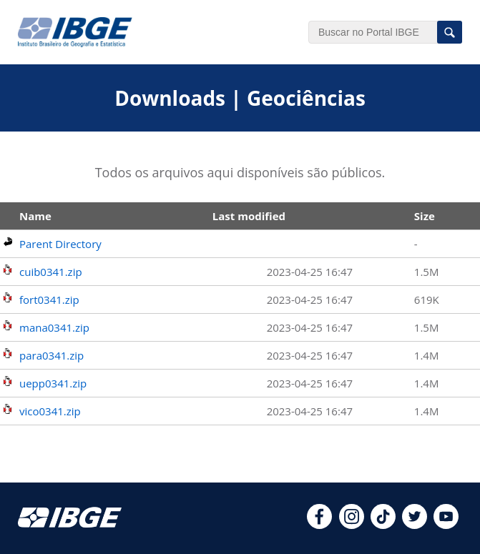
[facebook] (319, 525)
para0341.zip (51, 355)
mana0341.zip (54, 327)
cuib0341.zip (50, 271)
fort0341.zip (49, 299)
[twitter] (414, 525)
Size (424, 216)
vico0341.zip (50, 411)
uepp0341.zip (53, 383)
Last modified (248, 216)
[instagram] (351, 525)
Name (35, 216)
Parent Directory (60, 244)
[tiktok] (383, 525)
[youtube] (446, 525)
